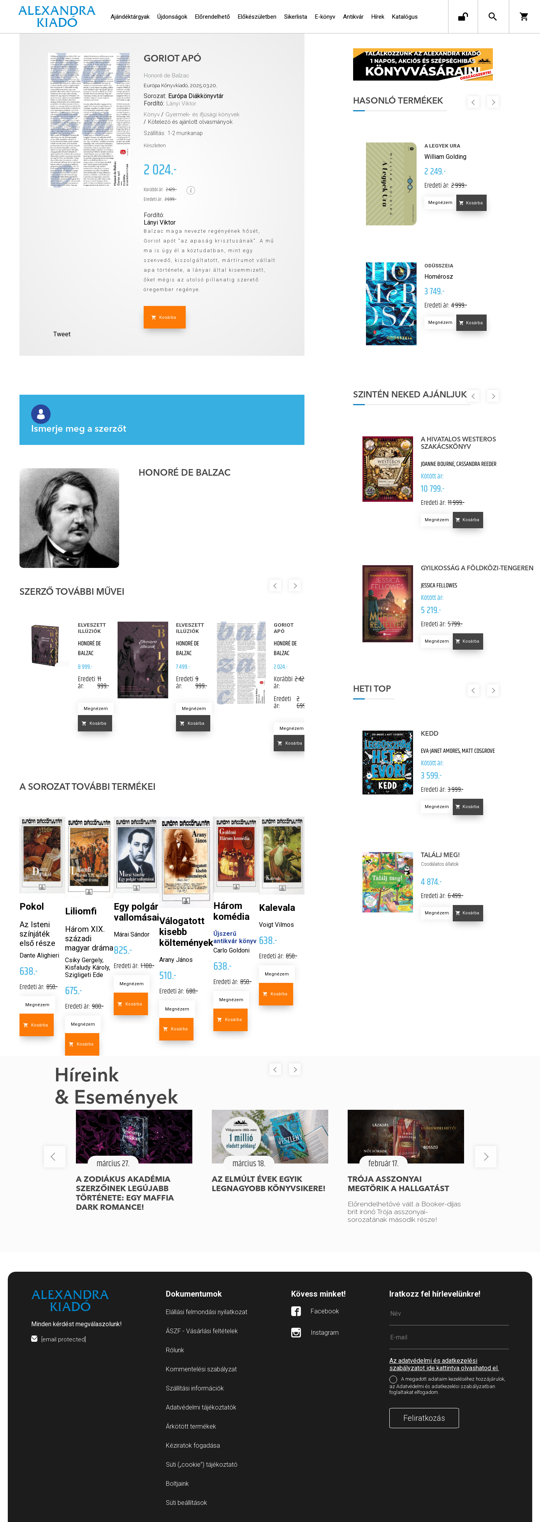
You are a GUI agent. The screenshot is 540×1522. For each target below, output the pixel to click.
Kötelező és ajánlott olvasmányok (190, 122)
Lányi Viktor (181, 104)
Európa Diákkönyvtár (195, 96)
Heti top (380, 692)
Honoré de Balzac (166, 76)
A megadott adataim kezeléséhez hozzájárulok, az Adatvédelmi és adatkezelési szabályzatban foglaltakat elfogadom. (447, 1385)
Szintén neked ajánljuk (418, 398)
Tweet (61, 334)
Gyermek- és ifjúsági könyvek (202, 114)
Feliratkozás (424, 1418)
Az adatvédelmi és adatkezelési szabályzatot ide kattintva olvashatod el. (444, 1364)
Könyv (152, 114)
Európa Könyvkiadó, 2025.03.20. (180, 85)
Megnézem (96, 708)
